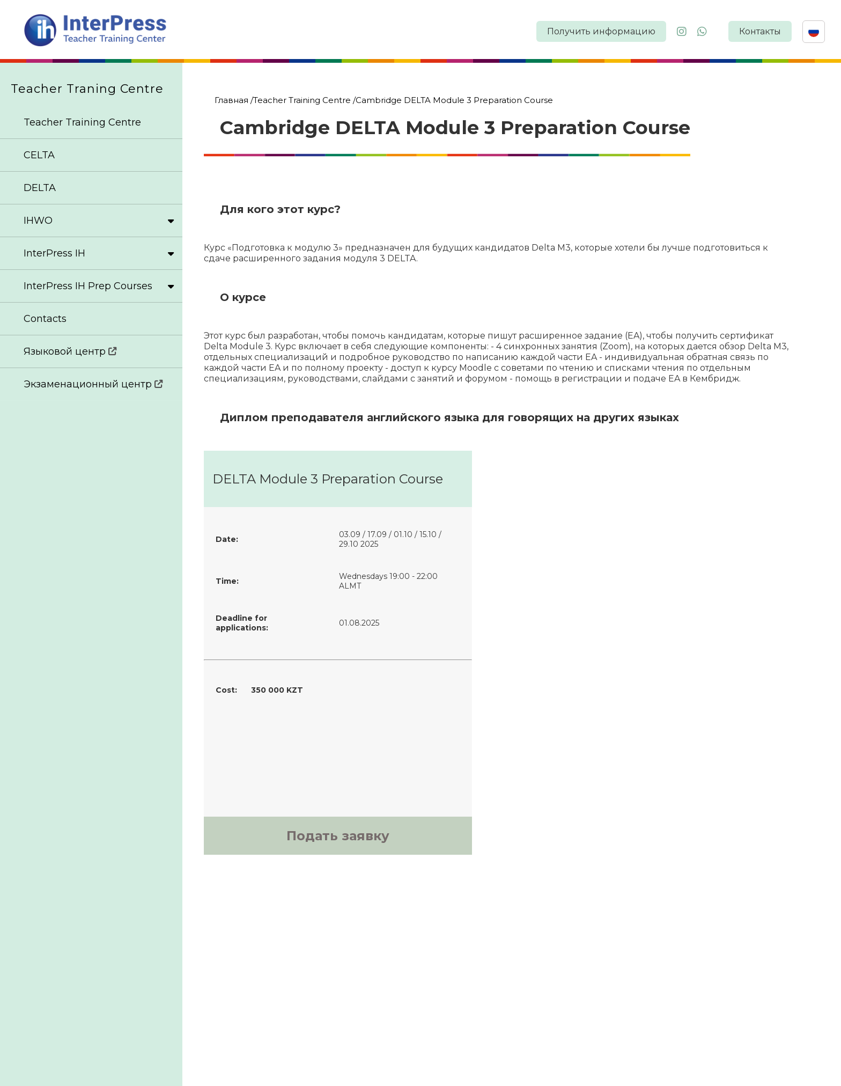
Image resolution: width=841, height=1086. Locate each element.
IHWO (99, 220)
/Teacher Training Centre (300, 100)
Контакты (760, 31)
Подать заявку (337, 835)
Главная (231, 100)
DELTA (40, 188)
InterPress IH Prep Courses (99, 286)
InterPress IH (99, 253)
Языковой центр (70, 351)
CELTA (39, 155)
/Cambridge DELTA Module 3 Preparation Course (453, 100)
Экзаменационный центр (93, 384)
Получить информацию (601, 31)
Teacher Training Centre (82, 122)
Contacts (45, 319)
